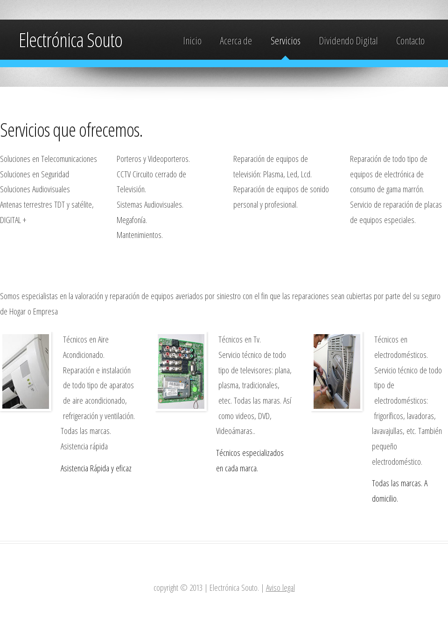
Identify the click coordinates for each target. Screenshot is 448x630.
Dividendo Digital (348, 40)
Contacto (410, 40)
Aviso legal (280, 587)
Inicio (192, 40)
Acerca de (236, 40)
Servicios (286, 40)
